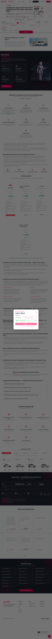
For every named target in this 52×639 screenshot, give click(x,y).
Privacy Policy (32, 326)
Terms (28, 326)
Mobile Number (17, 315)
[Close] (36, 312)
